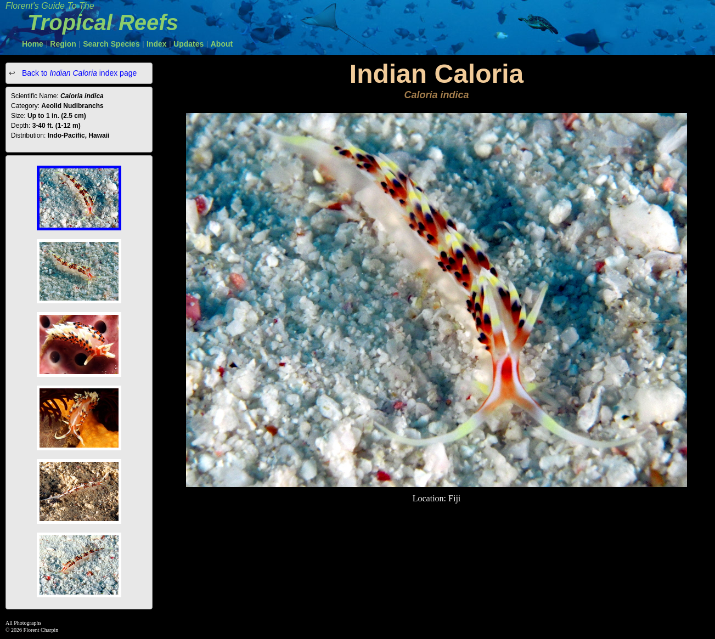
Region (63, 43)
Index (157, 43)
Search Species (111, 43)
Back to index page (78, 73)
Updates (188, 43)
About (222, 43)
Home (32, 43)
